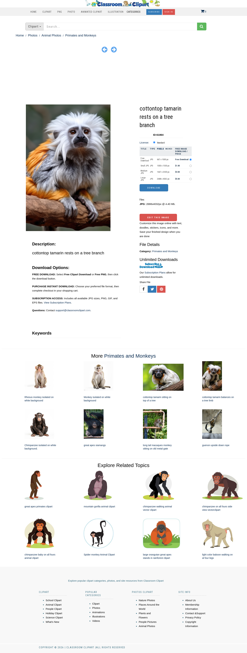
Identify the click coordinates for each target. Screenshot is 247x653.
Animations (98, 612)
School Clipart (53, 600)
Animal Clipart (53, 604)
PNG (59, 11)
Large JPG (143, 179)
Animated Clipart (91, 11)
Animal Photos (51, 35)
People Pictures (147, 621)
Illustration (116, 11)
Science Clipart (54, 617)
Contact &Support (195, 613)
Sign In (169, 12)
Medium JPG (144, 172)
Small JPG (145, 166)
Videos (96, 620)
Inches (168, 149)
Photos (32, 35)
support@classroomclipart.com (72, 310)
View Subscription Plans (57, 302)
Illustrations (98, 616)
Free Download (145, 159)
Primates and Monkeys (80, 35)
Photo (71, 11)
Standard (161, 143)
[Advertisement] (123, 79)
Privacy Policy (193, 617)
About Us (190, 600)
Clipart (47, 11)
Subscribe (154, 12)
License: (144, 142)
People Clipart (54, 608)
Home (33, 11)
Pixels (160, 149)
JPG (151, 159)
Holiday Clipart (54, 613)
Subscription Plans (154, 272)
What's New (52, 621)
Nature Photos (147, 600)
